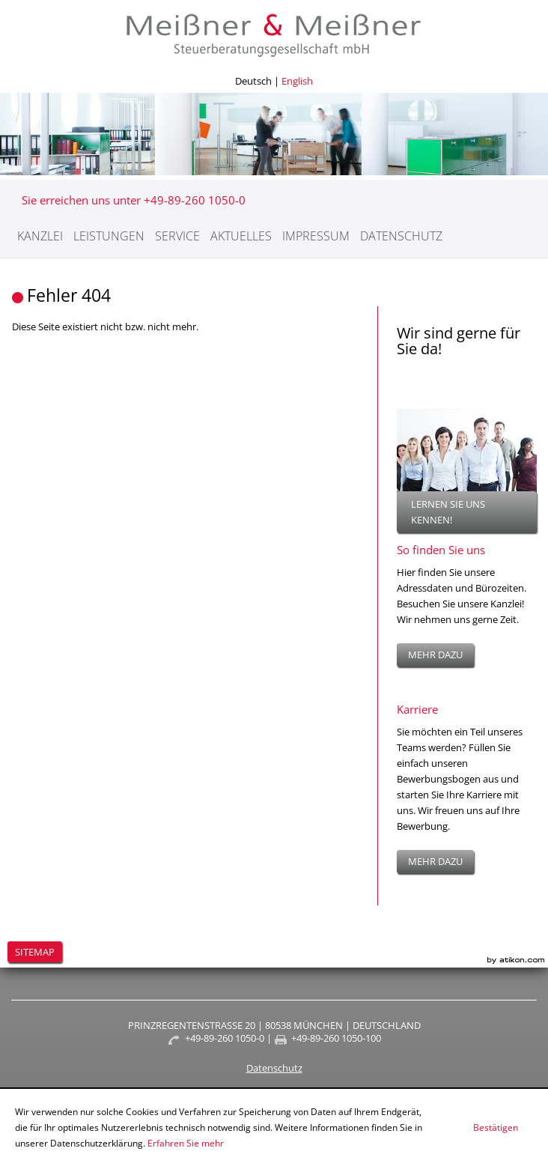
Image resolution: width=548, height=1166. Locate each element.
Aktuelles (241, 236)
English (297, 81)
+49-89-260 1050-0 (224, 1038)
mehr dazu (435, 654)
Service (177, 236)
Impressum (316, 236)
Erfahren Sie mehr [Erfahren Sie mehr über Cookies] (185, 1143)
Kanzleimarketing (515, 960)
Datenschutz (401, 236)
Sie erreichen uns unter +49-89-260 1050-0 (134, 199)
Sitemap (35, 952)
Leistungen (108, 236)
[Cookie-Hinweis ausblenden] (496, 1127)
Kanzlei (40, 236)
